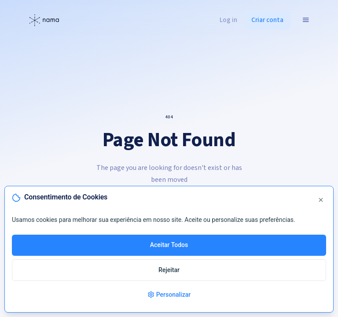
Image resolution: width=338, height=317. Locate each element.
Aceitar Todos (169, 244)
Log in (228, 20)
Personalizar (169, 295)
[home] (44, 20)
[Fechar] (321, 201)
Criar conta (267, 20)
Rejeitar (169, 269)
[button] (305, 20)
